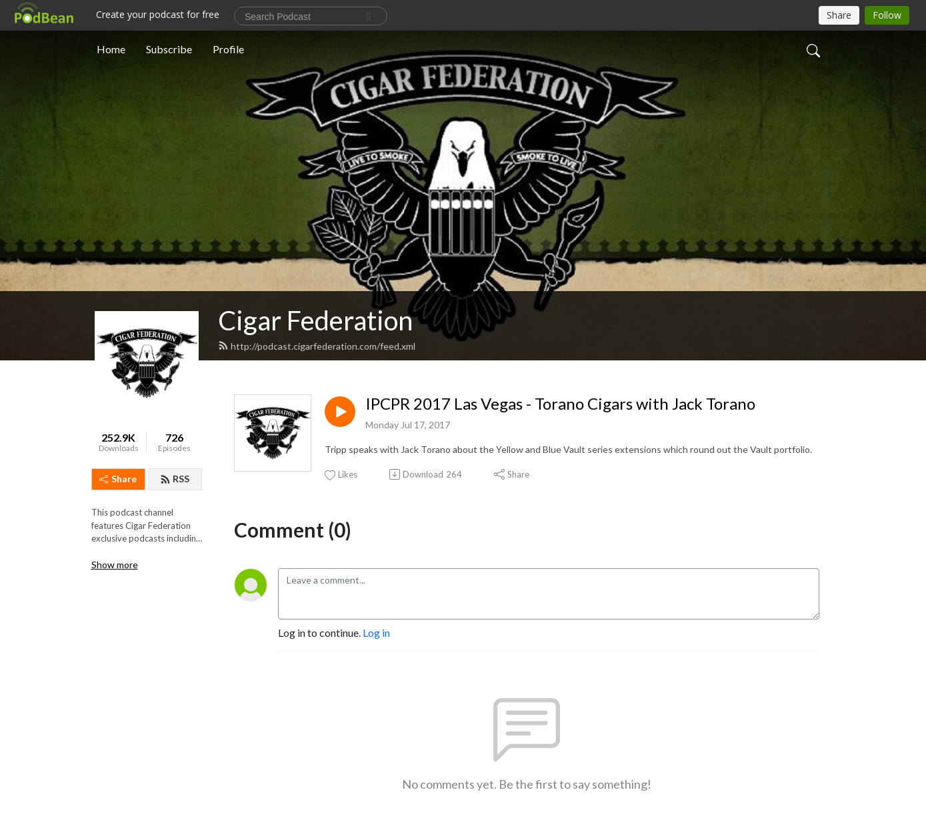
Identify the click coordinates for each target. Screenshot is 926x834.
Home (111, 49)
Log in (376, 632)
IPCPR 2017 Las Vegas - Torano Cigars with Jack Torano (560, 403)
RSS (174, 478)
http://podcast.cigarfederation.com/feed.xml (316, 346)
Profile (228, 49)
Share (118, 478)
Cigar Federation (315, 320)
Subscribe (169, 49)
